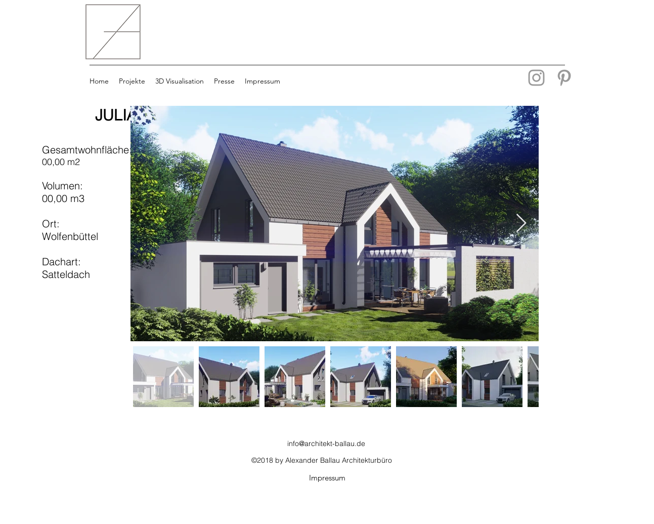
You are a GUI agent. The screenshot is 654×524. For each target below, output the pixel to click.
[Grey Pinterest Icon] (564, 78)
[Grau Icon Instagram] (536, 78)
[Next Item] (521, 223)
